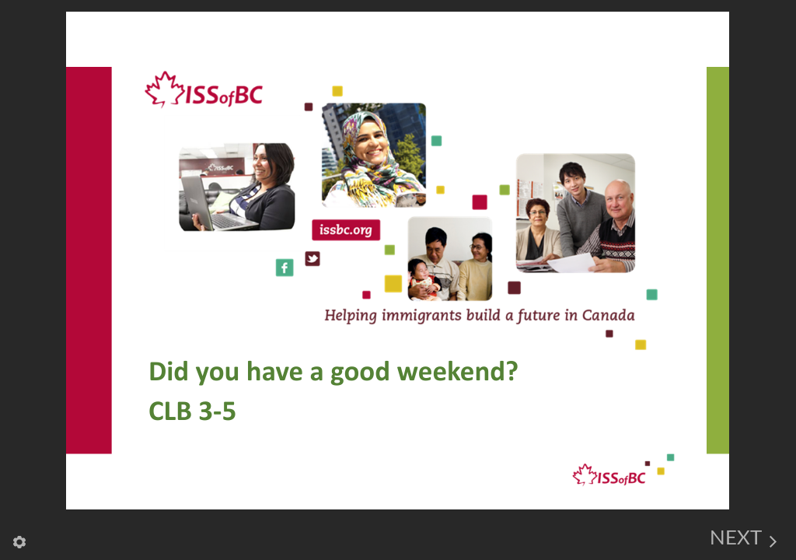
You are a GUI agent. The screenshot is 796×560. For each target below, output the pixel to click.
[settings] (19, 535)
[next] (743, 535)
